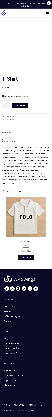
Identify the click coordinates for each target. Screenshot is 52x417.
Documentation (12, 343)
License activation (13, 375)
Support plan (10, 380)
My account (10, 385)
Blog (6, 338)
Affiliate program (12, 316)
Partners (8, 311)
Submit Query (11, 370)
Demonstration (11, 348)
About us (8, 306)
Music (12, 119)
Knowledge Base (12, 353)
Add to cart (20, 105)
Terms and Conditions (25, 410)
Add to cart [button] (26, 257)
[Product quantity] (6, 105)
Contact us (10, 321)
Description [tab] (7, 132)
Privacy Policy (9, 410)
